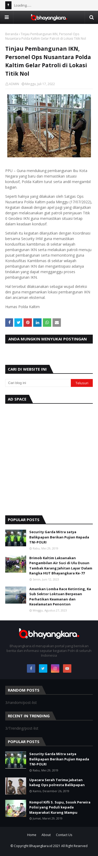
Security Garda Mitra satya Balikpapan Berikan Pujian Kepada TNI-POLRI (59, 537)
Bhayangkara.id (40, 846)
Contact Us (64, 835)
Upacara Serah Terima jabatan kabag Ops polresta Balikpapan (57, 782)
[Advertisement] (49, 458)
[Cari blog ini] (38, 383)
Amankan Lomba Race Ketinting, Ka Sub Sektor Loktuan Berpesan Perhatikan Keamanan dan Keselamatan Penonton (60, 597)
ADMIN (14, 84)
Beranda (11, 34)
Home (31, 835)
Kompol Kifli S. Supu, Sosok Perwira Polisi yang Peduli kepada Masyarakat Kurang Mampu (59, 807)
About (46, 835)
